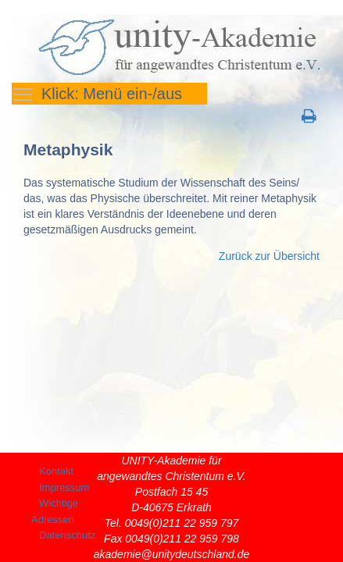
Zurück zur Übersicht (269, 256)
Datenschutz (67, 535)
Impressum (64, 487)
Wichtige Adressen (54, 511)
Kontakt (56, 471)
